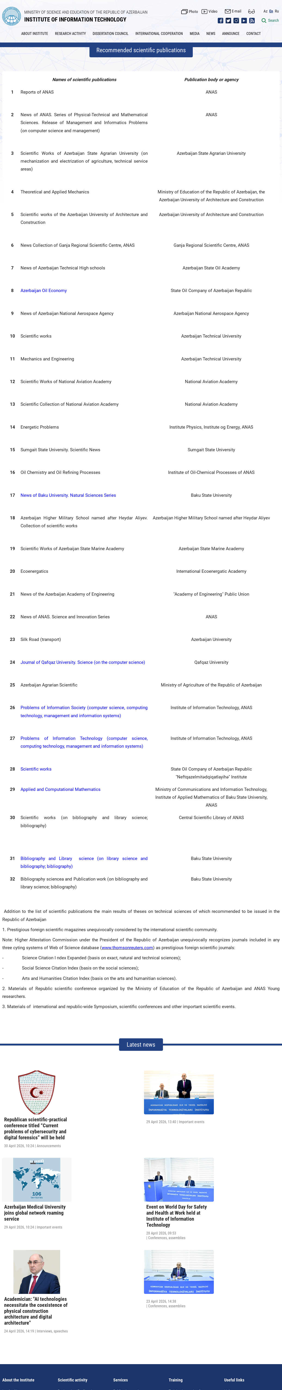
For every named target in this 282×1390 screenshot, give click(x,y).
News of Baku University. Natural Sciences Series (68, 494)
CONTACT (253, 33)
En (272, 10)
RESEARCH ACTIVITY (70, 33)
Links (228, 1270)
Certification (178, 1287)
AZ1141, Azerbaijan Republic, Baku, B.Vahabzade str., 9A (76, 1357)
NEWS (210, 33)
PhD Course (67, 1287)
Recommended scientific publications (141, 49)
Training (176, 1259)
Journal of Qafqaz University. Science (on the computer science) (83, 661)
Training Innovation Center (189, 1270)
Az (266, 10)
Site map (161, 1343)
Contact (179, 1343)
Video (213, 11)
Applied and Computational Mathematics (61, 788)
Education (120, 1278)
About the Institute (18, 1259)
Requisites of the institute (22, 1288)
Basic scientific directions (78, 1270)
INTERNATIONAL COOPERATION (159, 33)
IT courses (177, 1278)
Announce (118, 1343)
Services (120, 1259)
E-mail (237, 11)
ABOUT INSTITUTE (34, 33)
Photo (194, 11)
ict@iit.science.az (167, 1357)
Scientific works (36, 768)
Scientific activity (72, 1259)
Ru (278, 10)
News (100, 1343)
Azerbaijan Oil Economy (44, 290)
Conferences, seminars (75, 1278)
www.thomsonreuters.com (127, 947)
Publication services (128, 1270)
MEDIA (194, 33)
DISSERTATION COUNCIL (111, 33)
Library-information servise (133, 1287)
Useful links (234, 1259)
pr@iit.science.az (226, 1357)
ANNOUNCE (230, 33)
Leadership (10, 1270)
